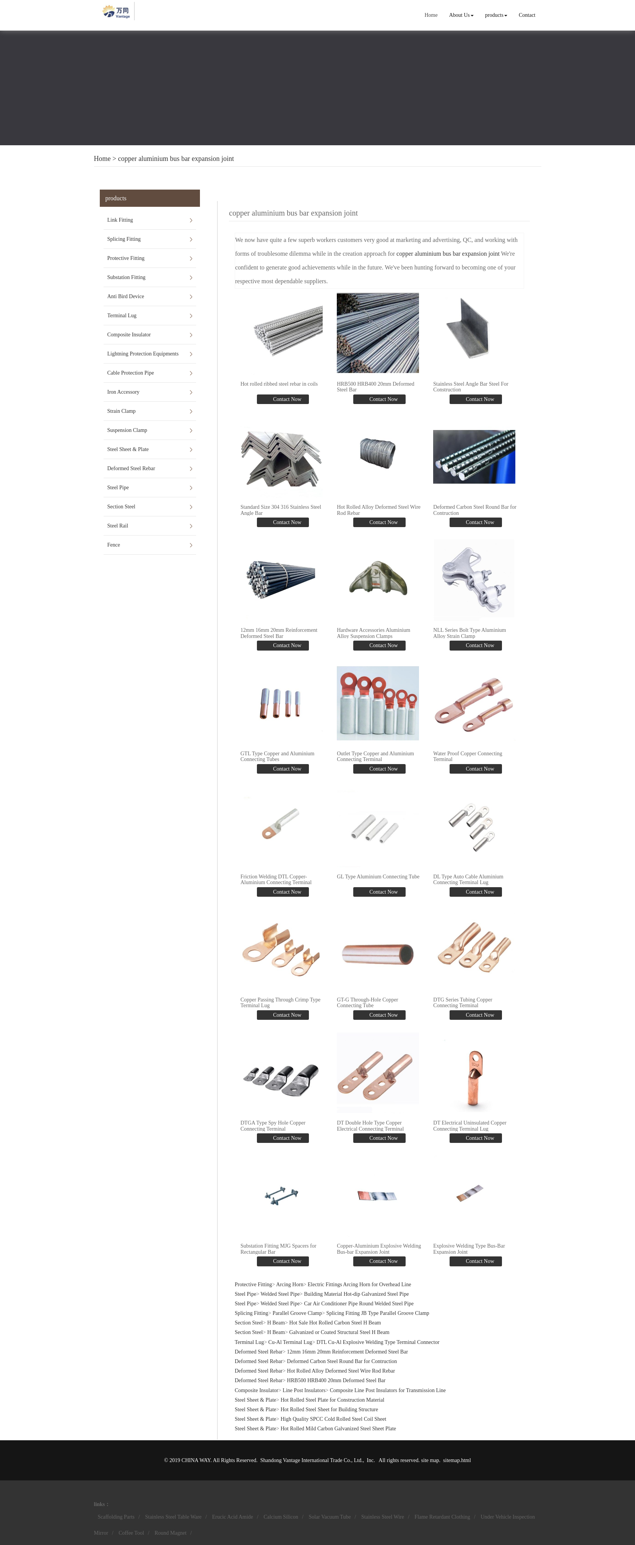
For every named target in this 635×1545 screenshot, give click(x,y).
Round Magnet (170, 1533)
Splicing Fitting (124, 239)
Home (430, 15)
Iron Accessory (123, 392)
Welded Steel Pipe (280, 1294)
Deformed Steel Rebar (131, 468)
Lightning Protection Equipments (143, 354)
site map (430, 1460)
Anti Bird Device (125, 296)
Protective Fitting (126, 258)
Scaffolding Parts (116, 1517)
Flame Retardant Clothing (442, 1517)
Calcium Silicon (280, 1517)
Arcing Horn (289, 1284)
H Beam (276, 1323)
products (496, 15)
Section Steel (121, 507)
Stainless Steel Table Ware (173, 1517)
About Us (461, 15)
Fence (113, 545)
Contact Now (287, 399)
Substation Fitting (126, 277)
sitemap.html (457, 1460)
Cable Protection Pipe (130, 373)
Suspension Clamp (127, 430)
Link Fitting (120, 220)
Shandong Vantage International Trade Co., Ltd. (311, 1460)
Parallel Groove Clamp (297, 1313)
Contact (527, 15)
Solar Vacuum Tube (330, 1517)
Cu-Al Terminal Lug (290, 1342)
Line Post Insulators (304, 1390)
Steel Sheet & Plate (128, 449)
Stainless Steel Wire (382, 1517)
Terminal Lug (121, 315)
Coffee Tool (131, 1533)
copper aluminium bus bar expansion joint (176, 158)
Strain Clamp (121, 411)
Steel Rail (117, 526)
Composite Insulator (129, 335)
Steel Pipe (118, 487)
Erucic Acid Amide (232, 1517)
